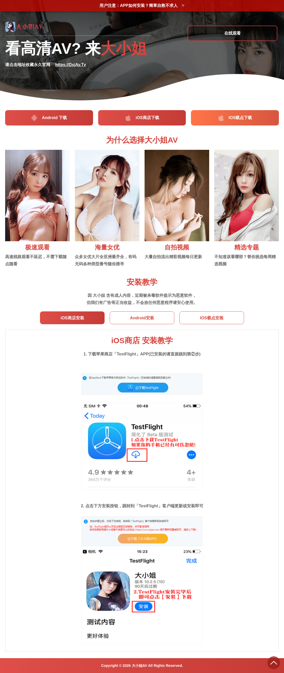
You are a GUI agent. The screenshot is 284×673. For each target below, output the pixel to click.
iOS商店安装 (72, 318)
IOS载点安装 (212, 318)
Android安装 (142, 318)
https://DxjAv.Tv (70, 64)
